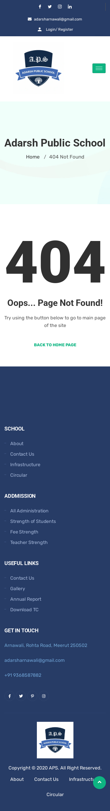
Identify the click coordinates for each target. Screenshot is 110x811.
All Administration (29, 511)
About (16, 443)
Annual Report (25, 599)
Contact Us (22, 454)
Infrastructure (25, 464)
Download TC (24, 609)
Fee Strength (24, 532)
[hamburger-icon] (99, 68)
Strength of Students (33, 521)
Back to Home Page (55, 344)
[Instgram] (60, 7)
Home (33, 157)
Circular (18, 475)
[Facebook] (40, 7)
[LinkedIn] (70, 7)
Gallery (17, 588)
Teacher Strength (28, 542)
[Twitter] (50, 7)
